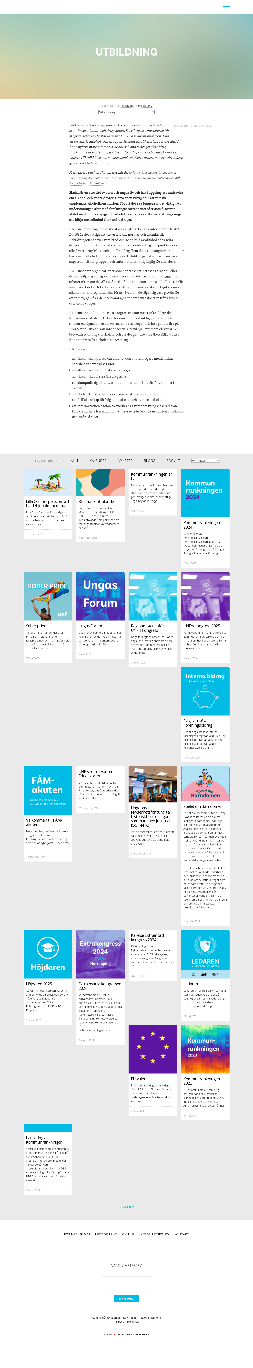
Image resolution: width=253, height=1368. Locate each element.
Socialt (173, 461)
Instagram (131, 1262)
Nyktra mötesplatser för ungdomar (156, 172)
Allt (75, 461)
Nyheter (125, 461)
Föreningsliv (79, 178)
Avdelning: (126, 106)
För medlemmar (77, 1249)
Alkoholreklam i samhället (122, 183)
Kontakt (181, 1249)
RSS (140, 1262)
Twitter (122, 1262)
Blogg (149, 461)
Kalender (98, 461)
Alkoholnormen (102, 178)
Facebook (113, 1262)
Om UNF (128, 1249)
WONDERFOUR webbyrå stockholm (133, 1350)
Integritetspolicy (155, 1249)
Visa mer (126, 1221)
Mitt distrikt (106, 1249)
